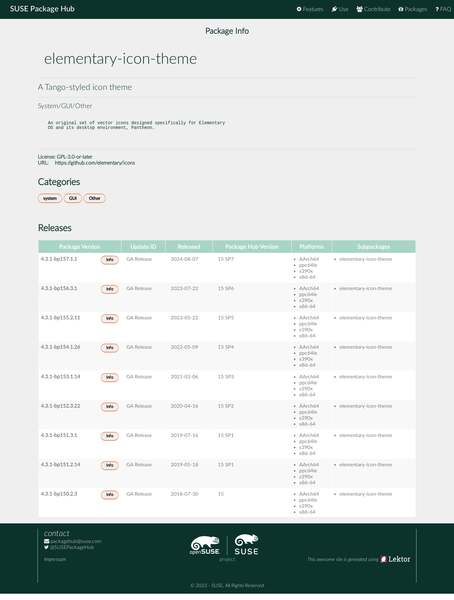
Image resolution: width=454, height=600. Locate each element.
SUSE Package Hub (42, 9)
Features (310, 9)
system (50, 204)
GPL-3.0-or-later (74, 163)
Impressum (55, 565)
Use (340, 9)
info (109, 266)
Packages (413, 9)
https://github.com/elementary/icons (95, 169)
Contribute (373, 9)
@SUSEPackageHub (69, 553)
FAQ (443, 9)
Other (94, 204)
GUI (73, 204)
